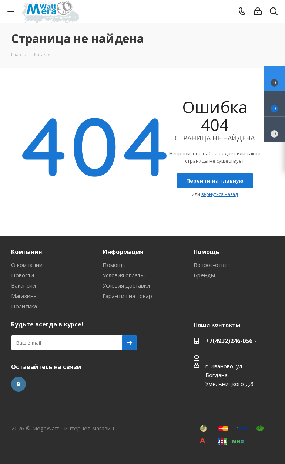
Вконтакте (18, 384)
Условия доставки (126, 285)
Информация (123, 252)
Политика (24, 306)
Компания (26, 252)
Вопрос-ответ (212, 264)
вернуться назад (219, 194)
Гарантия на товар (127, 295)
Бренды (204, 275)
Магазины (24, 295)
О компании (27, 264)
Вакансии (23, 285)
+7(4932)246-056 (228, 341)
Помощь (114, 264)
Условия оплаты (124, 275)
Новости (22, 275)
